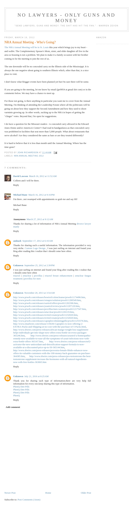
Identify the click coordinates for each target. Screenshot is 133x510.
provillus (38, 275)
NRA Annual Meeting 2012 (29, 156)
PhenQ (16, 395)
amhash (17, 240)
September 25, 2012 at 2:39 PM (39, 265)
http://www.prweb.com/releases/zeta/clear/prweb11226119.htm (43, 312)
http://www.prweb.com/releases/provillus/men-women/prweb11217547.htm (49, 309)
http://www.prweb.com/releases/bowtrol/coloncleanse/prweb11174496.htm (49, 297)
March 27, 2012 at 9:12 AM (40, 219)
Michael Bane (20, 194)
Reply (16, 185)
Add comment (13, 407)
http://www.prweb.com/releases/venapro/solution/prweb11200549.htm (47, 300)
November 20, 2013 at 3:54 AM (39, 292)
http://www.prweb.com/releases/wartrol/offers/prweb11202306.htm (45, 303)
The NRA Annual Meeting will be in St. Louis (26, 47)
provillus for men (32, 278)
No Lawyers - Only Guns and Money (67, 17)
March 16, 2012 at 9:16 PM (41, 194)
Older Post (86, 492)
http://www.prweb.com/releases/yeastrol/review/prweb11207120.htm (46, 306)
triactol (16, 275)
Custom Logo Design (35, 248)
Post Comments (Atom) (29, 499)
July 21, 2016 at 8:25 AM (36, 376)
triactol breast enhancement (58, 275)
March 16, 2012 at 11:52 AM (43, 176)
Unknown (18, 265)
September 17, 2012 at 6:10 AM (37, 240)
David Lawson (20, 176)
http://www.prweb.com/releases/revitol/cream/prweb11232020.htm (45, 315)
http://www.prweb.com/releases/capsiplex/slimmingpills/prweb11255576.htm (50, 320)
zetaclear (27, 275)
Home (48, 492)
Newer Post (9, 492)
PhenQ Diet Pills (21, 386)
